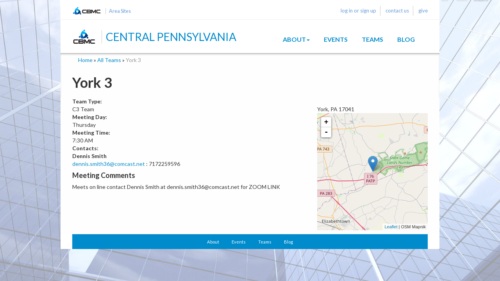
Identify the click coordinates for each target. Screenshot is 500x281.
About (296, 39)
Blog (406, 39)
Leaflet (390, 226)
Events (336, 39)
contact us (397, 10)
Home (85, 60)
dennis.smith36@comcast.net (108, 163)
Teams (372, 39)
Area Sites (120, 11)
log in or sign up (358, 10)
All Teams (109, 60)
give (423, 10)
